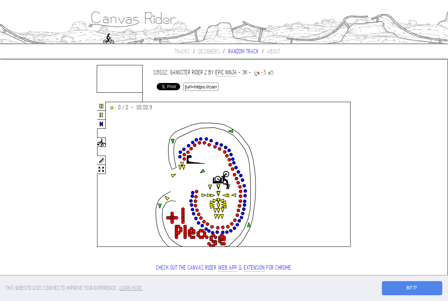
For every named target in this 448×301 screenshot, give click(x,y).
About (274, 51)
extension (254, 267)
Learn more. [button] (131, 288)
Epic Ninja (226, 72)
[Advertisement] (30, 174)
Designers (209, 51)
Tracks (182, 51)
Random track (244, 51)
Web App (227, 267)
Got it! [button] (412, 288)
